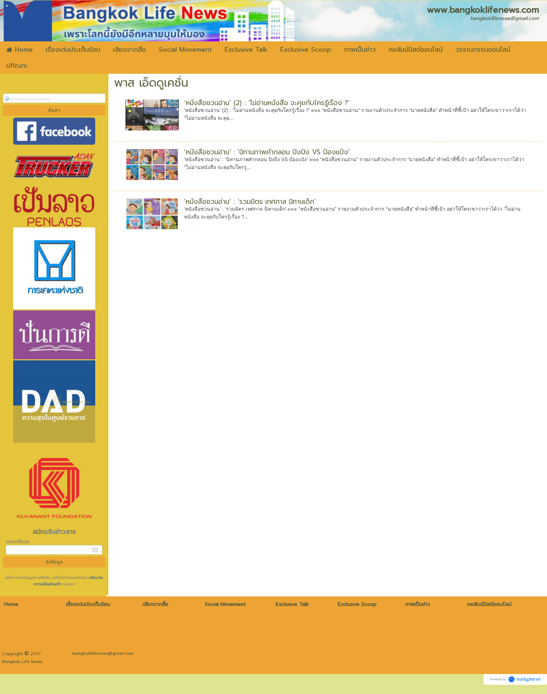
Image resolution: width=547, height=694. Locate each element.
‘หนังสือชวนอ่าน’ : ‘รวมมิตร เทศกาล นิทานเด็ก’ (250, 201)
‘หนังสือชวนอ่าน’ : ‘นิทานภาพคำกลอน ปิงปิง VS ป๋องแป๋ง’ (267, 152)
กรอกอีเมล (17, 541)
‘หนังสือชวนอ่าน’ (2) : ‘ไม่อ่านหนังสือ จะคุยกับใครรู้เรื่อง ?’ (267, 103)
